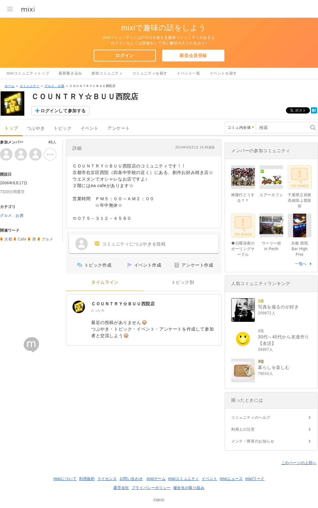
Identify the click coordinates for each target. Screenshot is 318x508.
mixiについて (65, 479)
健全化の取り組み (189, 488)
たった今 (97, 310)
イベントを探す (223, 73)
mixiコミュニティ (183, 479)
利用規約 (87, 479)
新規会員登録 (193, 55)
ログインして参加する (63, 110)
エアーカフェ (271, 195)
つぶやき (36, 128)
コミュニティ (30, 86)
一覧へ (301, 264)
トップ (11, 128)
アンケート (118, 128)
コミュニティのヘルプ (250, 417)
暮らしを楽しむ (274, 367)
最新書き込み (70, 73)
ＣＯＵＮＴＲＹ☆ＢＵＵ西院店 (123, 303)
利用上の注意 (243, 429)
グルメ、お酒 (54, 86)
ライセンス (107, 479)
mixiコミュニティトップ (28, 73)
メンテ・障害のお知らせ (252, 441)
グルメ (48, 239)
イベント (90, 128)
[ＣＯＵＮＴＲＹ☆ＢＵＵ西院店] (78, 307)
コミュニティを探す (149, 73)
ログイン (124, 55)
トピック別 (182, 282)
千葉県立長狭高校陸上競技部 (299, 200)
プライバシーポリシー (151, 488)
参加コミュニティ (107, 73)
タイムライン (105, 282)
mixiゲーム (156, 479)
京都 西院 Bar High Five (301, 249)
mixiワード (254, 479)
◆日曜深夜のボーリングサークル (243, 249)
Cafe (22, 239)
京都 (8, 239)
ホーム (10, 86)
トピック (63, 128)
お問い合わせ (131, 479)
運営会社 (121, 488)
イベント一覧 (188, 73)
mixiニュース (231, 479)
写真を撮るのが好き (278, 306)
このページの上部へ (298, 463)
